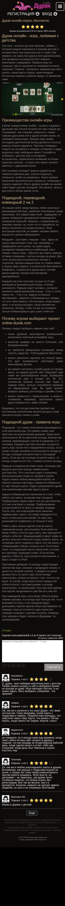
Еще (32, 813)
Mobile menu (60, 6)
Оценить (54, 667)
